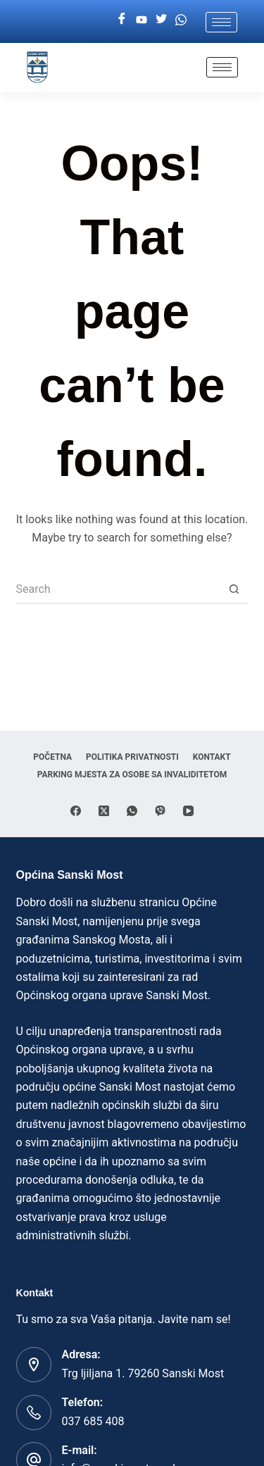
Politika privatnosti (132, 757)
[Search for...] (118, 590)
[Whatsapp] (180, 19)
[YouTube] (188, 811)
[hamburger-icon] (221, 22)
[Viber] (160, 811)
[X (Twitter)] (104, 811)
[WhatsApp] (132, 811)
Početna (52, 757)
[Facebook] (121, 19)
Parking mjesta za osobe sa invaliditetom (132, 774)
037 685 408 (93, 1421)
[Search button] (234, 590)
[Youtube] (141, 19)
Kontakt (212, 757)
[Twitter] (161, 19)
